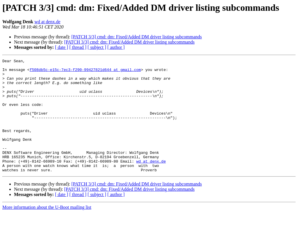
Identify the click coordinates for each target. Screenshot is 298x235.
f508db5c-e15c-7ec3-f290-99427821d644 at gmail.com (85, 72)
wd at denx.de (47, 21)
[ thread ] (77, 47)
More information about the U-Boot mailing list (46, 229)
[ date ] (61, 47)
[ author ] (116, 47)
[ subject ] (97, 47)
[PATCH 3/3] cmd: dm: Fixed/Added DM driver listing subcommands (136, 36)
